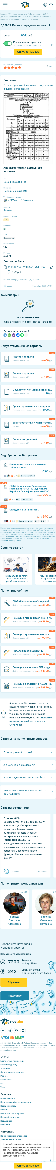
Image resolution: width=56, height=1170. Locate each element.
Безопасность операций (12, 1113)
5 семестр (9, 210)
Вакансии (5, 1125)
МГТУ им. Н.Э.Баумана (18, 200)
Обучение (14, 982)
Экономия (5, 1068)
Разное (4, 1076)
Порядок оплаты (8, 1106)
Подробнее (15, 995)
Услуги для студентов (10, 1140)
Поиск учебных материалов (13, 1136)
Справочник (6, 1080)
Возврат (4, 1110)
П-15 (6, 220)
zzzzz (7, 285)
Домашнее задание (14, 182)
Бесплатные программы (12, 1061)
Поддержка (6, 1121)
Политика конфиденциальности (16, 1102)
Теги (2, 1087)
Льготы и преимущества (12, 1072)
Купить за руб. (28, 52)
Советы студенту (8, 1065)
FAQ (2, 1083)
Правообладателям (10, 1117)
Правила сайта (7, 1098)
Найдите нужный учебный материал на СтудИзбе (30, 721)
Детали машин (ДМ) (15, 191)
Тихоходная (9, 238)
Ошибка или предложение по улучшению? (21, 280)
